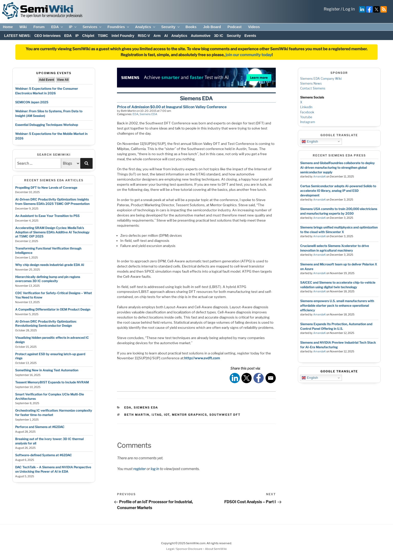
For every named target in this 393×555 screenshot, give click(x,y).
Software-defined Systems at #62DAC (43, 455)
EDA (57, 27)
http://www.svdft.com (202, 358)
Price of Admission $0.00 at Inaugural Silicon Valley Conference (172, 107)
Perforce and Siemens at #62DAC (39, 427)
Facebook (307, 112)
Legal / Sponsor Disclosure (184, 549)
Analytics (145, 27)
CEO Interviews (47, 36)
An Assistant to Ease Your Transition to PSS (47, 216)
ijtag (157, 415)
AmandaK (319, 176)
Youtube (306, 117)
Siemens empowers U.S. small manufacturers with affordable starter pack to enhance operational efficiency (337, 305)
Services (92, 27)
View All (62, 80)
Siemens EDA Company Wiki (321, 79)
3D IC (218, 36)
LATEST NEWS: (17, 36)
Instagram (307, 122)
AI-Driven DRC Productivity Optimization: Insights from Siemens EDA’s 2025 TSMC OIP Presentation (52, 201)
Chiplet (88, 36)
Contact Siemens (312, 88)
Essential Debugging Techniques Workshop (46, 125)
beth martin (136, 415)
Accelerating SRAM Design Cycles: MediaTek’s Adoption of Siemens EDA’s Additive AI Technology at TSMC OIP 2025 (52, 232)
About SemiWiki (216, 549)
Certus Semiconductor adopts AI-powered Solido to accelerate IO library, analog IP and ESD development (338, 190)
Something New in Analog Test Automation (46, 370)
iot (167, 415)
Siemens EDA (148, 114)
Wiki (23, 27)
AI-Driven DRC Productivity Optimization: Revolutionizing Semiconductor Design (45, 324)
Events (250, 36)
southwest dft (224, 415)
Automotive (201, 36)
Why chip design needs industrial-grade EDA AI (49, 265)
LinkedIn (306, 107)
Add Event (46, 80)
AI (166, 36)
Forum (39, 27)
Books (190, 27)
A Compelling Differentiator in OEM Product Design (52, 309)
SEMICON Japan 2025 (31, 102)
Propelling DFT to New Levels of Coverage (46, 188)
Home (8, 27)
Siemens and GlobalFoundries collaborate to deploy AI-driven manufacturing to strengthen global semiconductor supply (337, 167)
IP (73, 27)
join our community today (248, 55)
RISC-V (144, 36)
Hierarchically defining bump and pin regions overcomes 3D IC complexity (47, 279)
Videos (254, 27)
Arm (157, 36)
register (139, 469)
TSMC (103, 36)
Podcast (234, 27)
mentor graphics (189, 415)
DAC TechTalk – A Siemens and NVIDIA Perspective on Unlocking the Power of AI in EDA (53, 469)
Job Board (212, 27)
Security (170, 27)
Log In (349, 9)
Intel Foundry (123, 36)
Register (332, 9)
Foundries (118, 27)
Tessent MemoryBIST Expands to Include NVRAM (52, 382)
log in (155, 469)
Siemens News (311, 83)
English (310, 141)
